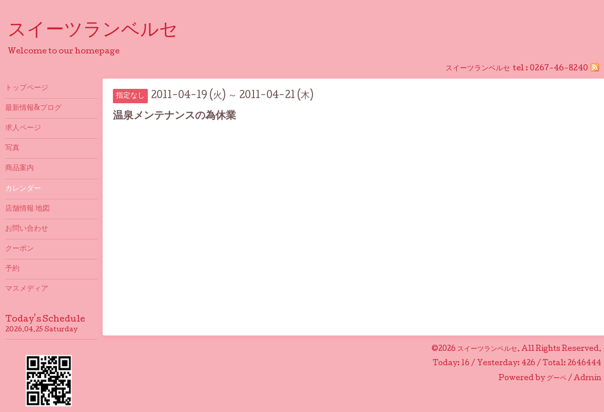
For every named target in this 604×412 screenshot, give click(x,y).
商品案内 (19, 168)
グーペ (557, 378)
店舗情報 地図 (27, 209)
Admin (587, 378)
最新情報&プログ (33, 108)
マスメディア (26, 289)
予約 (12, 269)
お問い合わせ (26, 229)
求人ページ (23, 128)
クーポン (19, 249)
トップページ (26, 88)
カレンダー (23, 189)
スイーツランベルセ (102, 31)
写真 (12, 148)
